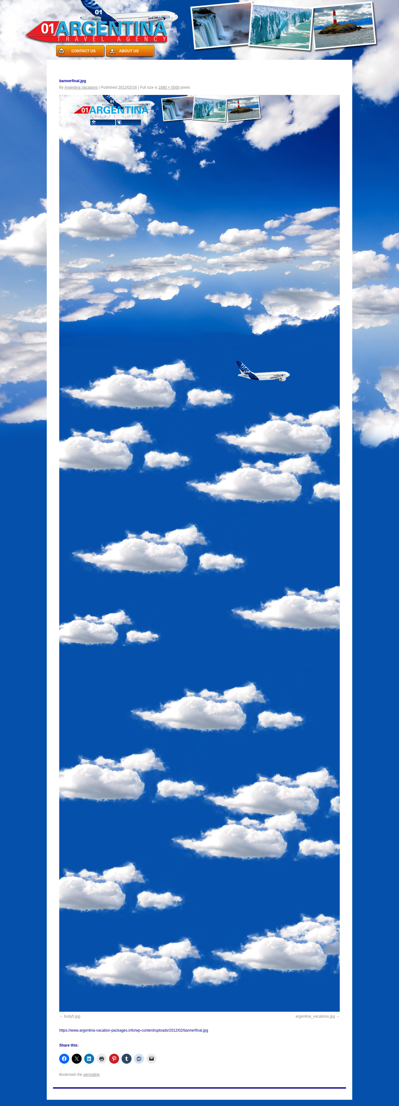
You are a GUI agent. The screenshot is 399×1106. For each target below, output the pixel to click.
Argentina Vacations (81, 87)
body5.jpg (72, 1016)
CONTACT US (83, 51)
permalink (91, 1074)
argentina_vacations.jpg (315, 1016)
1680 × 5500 (168, 87)
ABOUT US (129, 51)
